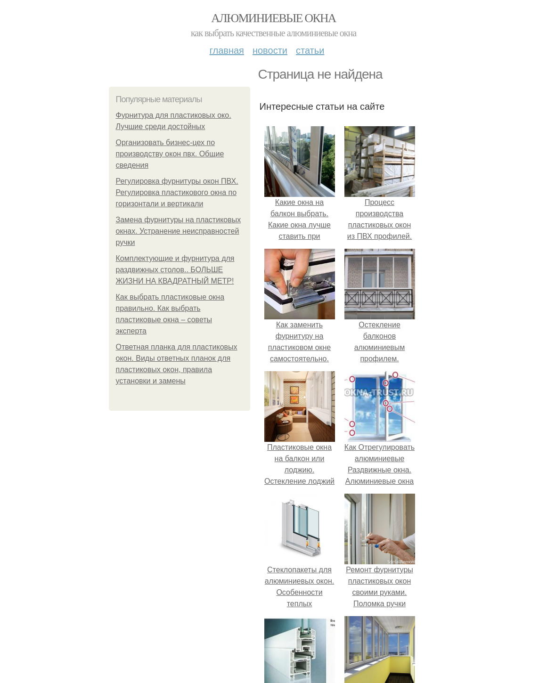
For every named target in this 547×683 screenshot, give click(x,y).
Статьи (310, 50)
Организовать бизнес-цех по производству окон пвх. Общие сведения (170, 153)
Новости (270, 50)
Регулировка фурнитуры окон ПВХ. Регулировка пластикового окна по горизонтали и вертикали (177, 192)
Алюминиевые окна (273, 18)
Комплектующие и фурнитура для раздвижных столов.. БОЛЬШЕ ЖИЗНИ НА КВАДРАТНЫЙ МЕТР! (175, 269)
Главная (227, 50)
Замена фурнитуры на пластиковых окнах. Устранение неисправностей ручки (178, 231)
